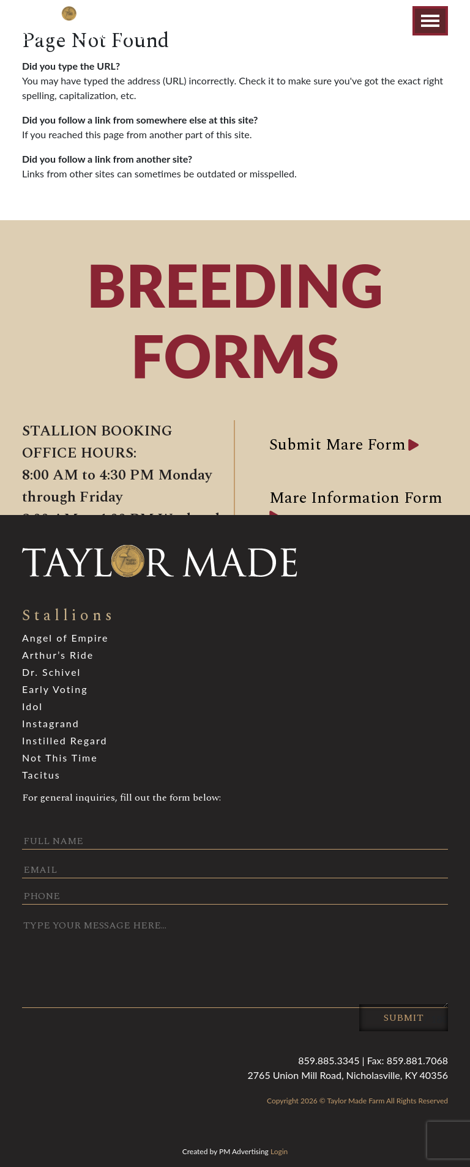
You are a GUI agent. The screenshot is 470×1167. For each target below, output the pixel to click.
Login (279, 1151)
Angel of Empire (65, 637)
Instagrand (51, 723)
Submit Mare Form (337, 444)
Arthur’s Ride (58, 655)
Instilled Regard (65, 740)
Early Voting (55, 689)
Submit (403, 1017)
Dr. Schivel (51, 672)
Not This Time (60, 757)
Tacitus (41, 774)
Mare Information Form (355, 498)
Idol (32, 706)
